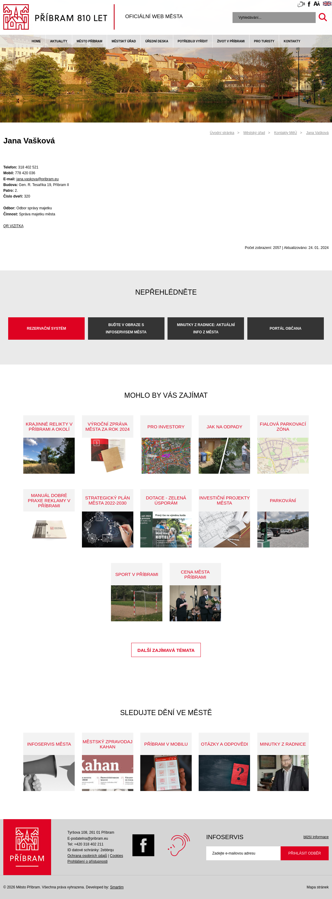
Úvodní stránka (222, 133)
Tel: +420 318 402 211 (85, 844)
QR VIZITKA (13, 226)
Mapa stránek (318, 887)
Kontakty (292, 41)
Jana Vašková (317, 133)
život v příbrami (231, 41)
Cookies (116, 856)
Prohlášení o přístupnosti (87, 861)
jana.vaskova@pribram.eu (37, 179)
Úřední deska (156, 41)
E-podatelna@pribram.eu (87, 838)
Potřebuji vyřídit (193, 41)
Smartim (117, 887)
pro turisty (264, 41)
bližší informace (316, 837)
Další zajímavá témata (165, 650)
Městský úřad (124, 41)
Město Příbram (90, 41)
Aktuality (58, 41)
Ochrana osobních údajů (87, 856)
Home (36, 41)
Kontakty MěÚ (285, 133)
